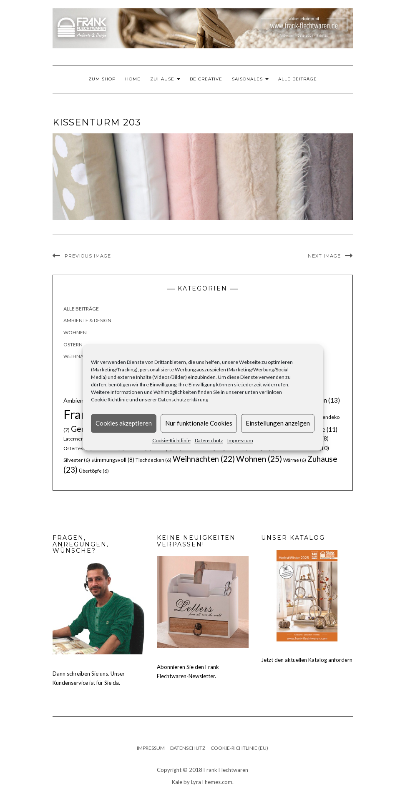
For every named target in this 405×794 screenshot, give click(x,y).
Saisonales (250, 79)
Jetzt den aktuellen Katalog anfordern (306, 659)
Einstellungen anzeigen (278, 423)
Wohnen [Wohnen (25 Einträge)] (259, 458)
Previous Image (88, 256)
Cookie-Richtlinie (171, 440)
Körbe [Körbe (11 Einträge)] (322, 429)
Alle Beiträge (297, 79)
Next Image (324, 256)
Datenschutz (209, 440)
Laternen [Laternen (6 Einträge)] (77, 438)
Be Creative (206, 79)
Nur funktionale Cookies (198, 423)
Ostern (73, 344)
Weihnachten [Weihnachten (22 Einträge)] (204, 458)
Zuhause (165, 79)
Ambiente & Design (87, 320)
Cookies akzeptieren (124, 423)
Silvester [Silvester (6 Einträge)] (76, 460)
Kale (177, 782)
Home (133, 79)
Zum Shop (102, 79)
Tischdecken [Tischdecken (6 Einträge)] (153, 460)
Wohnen (75, 332)
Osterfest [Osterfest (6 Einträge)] (77, 448)
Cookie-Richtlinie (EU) (239, 748)
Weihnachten (81, 356)
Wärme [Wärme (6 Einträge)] (294, 460)
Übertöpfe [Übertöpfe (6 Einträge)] (94, 470)
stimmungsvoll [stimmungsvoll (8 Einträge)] (112, 459)
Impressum (240, 440)
